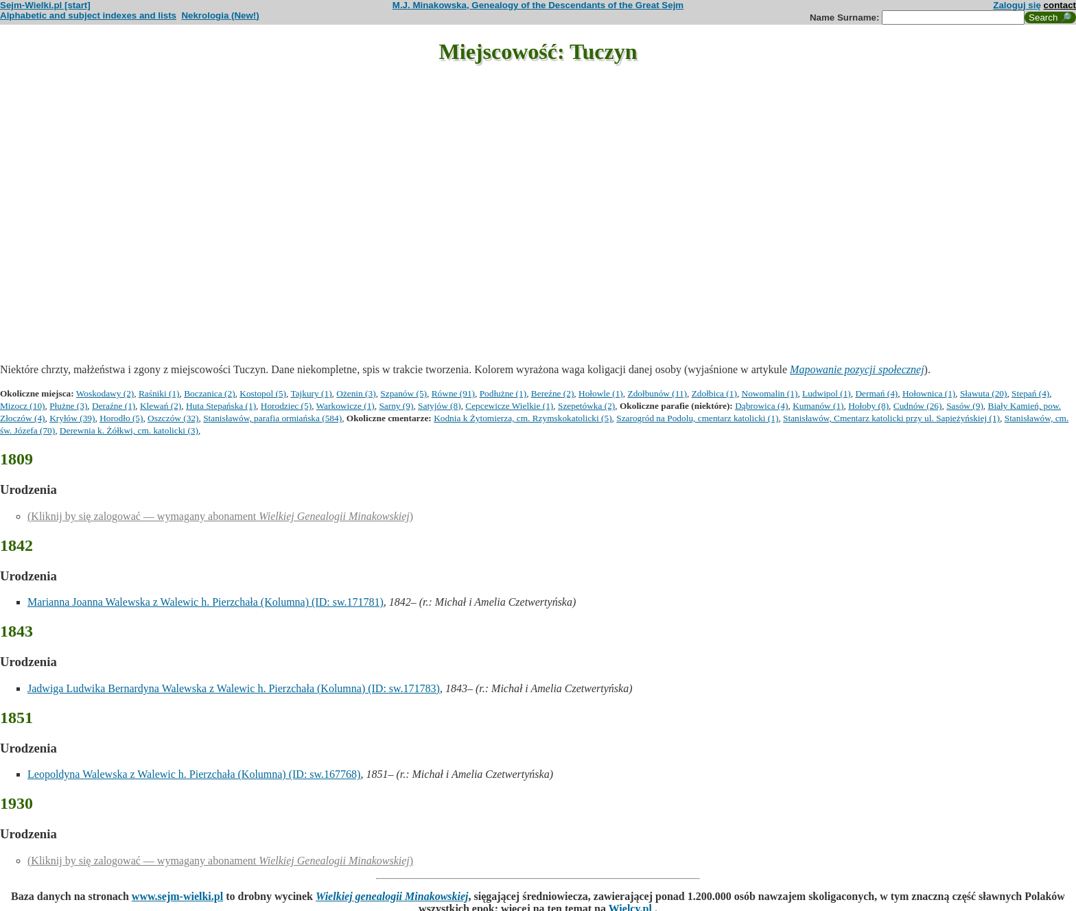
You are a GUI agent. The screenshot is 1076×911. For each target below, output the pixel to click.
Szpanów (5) (403, 393)
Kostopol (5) (262, 393)
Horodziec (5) (286, 406)
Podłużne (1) (503, 393)
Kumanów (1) (818, 406)
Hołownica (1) (928, 393)
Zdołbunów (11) (657, 393)
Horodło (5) (121, 418)
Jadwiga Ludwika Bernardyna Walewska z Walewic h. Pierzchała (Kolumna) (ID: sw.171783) (233, 688)
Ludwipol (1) (826, 393)
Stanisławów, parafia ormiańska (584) (272, 418)
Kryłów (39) (72, 418)
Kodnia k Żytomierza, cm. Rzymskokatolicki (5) (522, 418)
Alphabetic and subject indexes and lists (88, 15)
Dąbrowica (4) (761, 406)
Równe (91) (453, 393)
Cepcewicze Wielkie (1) (509, 406)
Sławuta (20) (983, 393)
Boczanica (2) (209, 393)
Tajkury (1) (310, 393)
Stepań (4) (1030, 393)
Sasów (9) (964, 406)
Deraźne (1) (113, 406)
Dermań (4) (876, 393)
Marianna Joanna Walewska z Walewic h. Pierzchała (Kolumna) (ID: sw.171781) (205, 602)
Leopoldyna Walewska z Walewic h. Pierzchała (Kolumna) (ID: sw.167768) (193, 774)
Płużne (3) (68, 406)
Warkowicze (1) (345, 406)
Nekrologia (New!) (220, 15)
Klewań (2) (160, 406)
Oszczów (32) (173, 418)
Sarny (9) (396, 406)
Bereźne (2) (552, 393)
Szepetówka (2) (586, 406)
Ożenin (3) (355, 393)
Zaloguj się (1017, 5)
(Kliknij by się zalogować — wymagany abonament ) (220, 516)
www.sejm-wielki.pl (177, 896)
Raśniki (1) (159, 393)
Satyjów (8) (439, 406)
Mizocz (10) (22, 406)
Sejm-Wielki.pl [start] (45, 5)
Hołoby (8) (868, 406)
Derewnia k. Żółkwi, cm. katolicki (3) (129, 430)
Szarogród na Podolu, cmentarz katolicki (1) (697, 418)
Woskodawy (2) (105, 393)
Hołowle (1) (600, 393)
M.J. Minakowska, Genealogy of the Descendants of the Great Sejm (538, 5)
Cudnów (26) (917, 406)
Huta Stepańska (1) (221, 406)
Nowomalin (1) (770, 393)
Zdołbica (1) (714, 393)
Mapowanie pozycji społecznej (857, 369)
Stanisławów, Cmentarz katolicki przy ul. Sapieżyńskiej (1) (891, 418)
